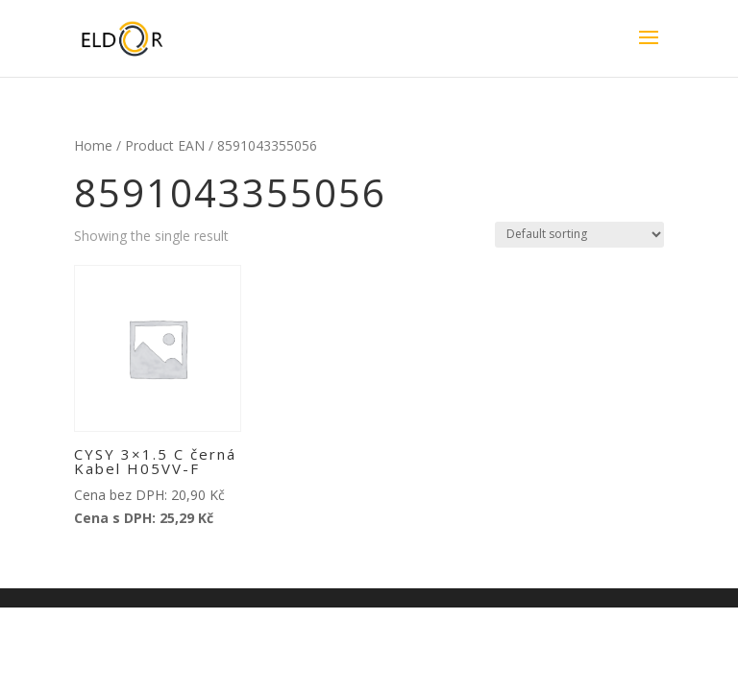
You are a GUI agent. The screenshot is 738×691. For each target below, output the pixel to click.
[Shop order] (579, 235)
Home (93, 145)
